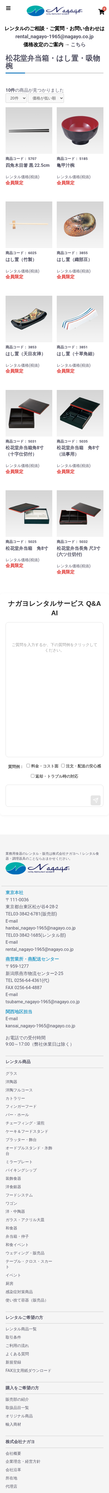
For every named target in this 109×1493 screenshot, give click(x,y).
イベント (13, 1275)
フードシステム (19, 1195)
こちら (78, 44)
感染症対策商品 (19, 1292)
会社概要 (13, 1453)
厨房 (9, 1283)
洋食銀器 (13, 1187)
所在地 (11, 1478)
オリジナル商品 (19, 1416)
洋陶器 (11, 1081)
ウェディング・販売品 (25, 1253)
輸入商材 (13, 1424)
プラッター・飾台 (21, 1139)
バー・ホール (17, 1114)
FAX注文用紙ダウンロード (28, 1370)
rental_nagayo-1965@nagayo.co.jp (54, 36)
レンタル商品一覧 (21, 1329)
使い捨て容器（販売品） (27, 1300)
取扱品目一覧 (17, 1407)
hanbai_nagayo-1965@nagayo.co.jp (41, 928)
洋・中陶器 (15, 1211)
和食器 (11, 1228)
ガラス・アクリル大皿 (25, 1220)
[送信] (96, 800)
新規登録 (13, 1362)
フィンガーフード (21, 1106)
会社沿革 (13, 1470)
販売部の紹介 (17, 1399)
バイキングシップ (21, 1170)
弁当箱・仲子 (17, 1236)
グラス (11, 1073)
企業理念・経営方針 (23, 1461)
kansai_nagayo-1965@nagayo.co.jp (40, 1025)
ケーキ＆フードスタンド (27, 1131)
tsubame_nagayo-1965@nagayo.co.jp (43, 1001)
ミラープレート (19, 1162)
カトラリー (15, 1098)
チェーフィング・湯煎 (25, 1123)
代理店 (11, 1486)
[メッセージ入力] (54, 796)
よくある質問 (17, 1354)
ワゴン (11, 1203)
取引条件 (13, 1337)
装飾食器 (13, 1178)
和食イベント (17, 1244)
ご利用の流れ (17, 1345)
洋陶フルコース (19, 1090)
